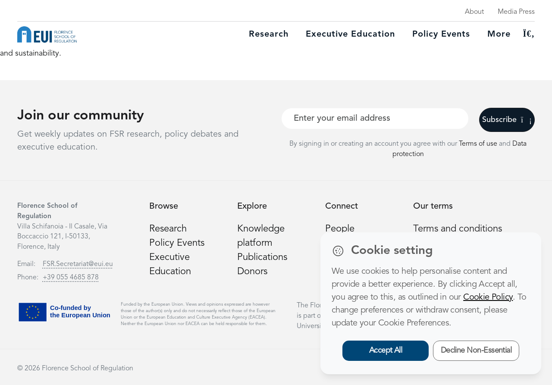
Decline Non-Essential (476, 350)
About (474, 12)
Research (269, 34)
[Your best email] (375, 118)
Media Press (516, 12)
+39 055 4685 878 (71, 277)
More (499, 34)
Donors (252, 271)
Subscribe (507, 120)
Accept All (385, 350)
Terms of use (479, 144)
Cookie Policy (488, 297)
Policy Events (441, 34)
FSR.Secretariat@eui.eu (78, 264)
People (339, 229)
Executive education (350, 34)
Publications (262, 257)
